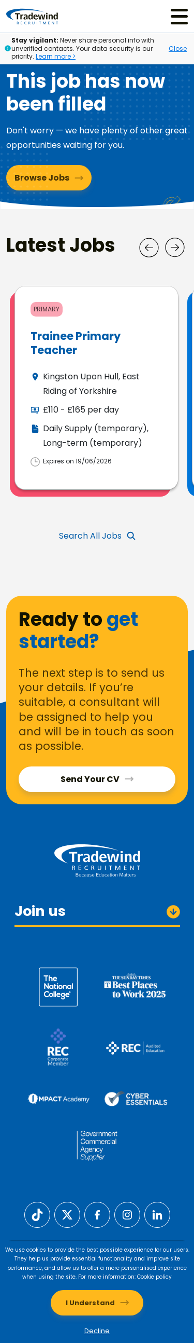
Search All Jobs (90, 536)
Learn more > (56, 56)
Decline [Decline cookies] (97, 1331)
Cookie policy (154, 1277)
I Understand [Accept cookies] (90, 1303)
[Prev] (149, 247)
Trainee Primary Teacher (76, 343)
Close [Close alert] (178, 48)
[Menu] (179, 16)
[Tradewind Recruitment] (32, 16)
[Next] (175, 247)
